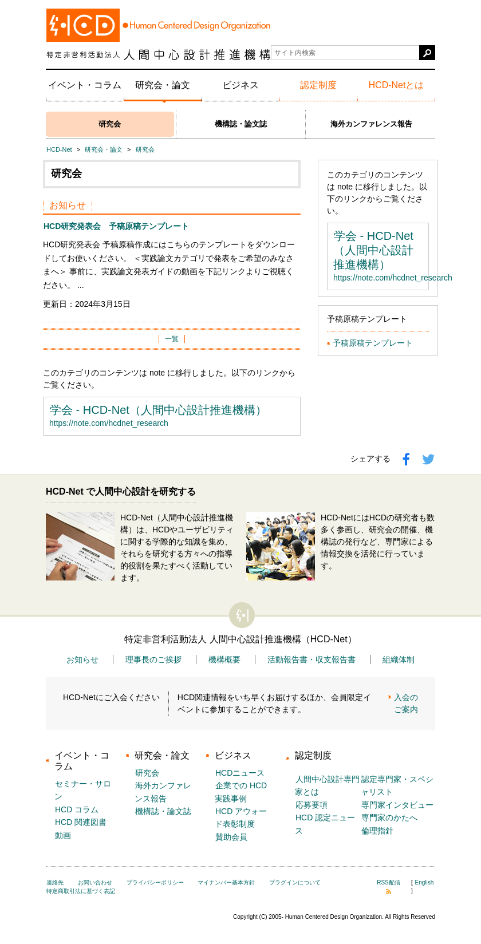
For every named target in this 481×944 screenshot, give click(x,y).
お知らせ (82, 659)
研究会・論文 (162, 85)
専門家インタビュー (397, 804)
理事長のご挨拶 (153, 659)
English (424, 882)
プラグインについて (295, 882)
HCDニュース (240, 772)
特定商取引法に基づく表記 (80, 891)
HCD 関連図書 (81, 822)
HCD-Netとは (396, 85)
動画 (63, 835)
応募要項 (311, 804)
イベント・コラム (84, 85)
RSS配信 (388, 886)
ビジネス (240, 85)
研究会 (109, 124)
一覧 (172, 339)
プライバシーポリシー (155, 882)
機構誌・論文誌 (241, 124)
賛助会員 (231, 837)
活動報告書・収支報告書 (311, 659)
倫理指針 (377, 830)
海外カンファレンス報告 (371, 124)
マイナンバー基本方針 (226, 882)
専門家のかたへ (389, 817)
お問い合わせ (95, 882)
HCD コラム (76, 809)
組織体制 (399, 659)
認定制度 (318, 85)
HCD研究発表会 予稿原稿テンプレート (116, 226)
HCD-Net (59, 149)
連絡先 (55, 882)
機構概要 (224, 659)
